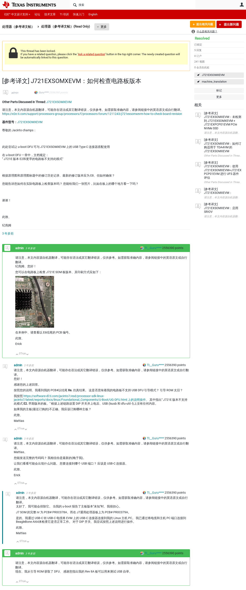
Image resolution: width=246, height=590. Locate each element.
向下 (27, 355)
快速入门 (78, 14)
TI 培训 (64, 14)
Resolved (202, 38)
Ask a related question (91, 54)
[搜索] (133, 4)
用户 (242, 4)
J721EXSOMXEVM (213, 75)
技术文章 (50, 14)
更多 (104, 26)
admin (14, 92)
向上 (17, 355)
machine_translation (214, 81)
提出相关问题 (204, 24)
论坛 (37, 14)
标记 (219, 90)
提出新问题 (231, 24)
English (93, 14)
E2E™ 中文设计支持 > (17, 14)
